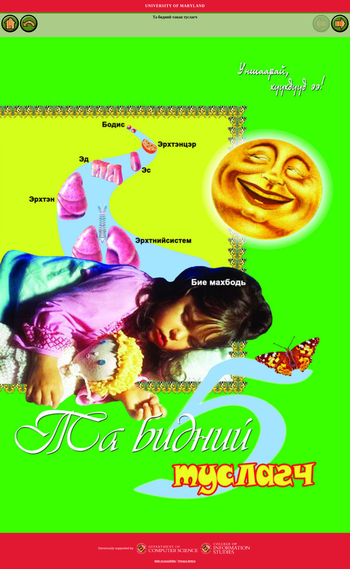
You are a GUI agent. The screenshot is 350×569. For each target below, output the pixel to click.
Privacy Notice (187, 561)
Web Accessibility (165, 561)
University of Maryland (175, 6)
